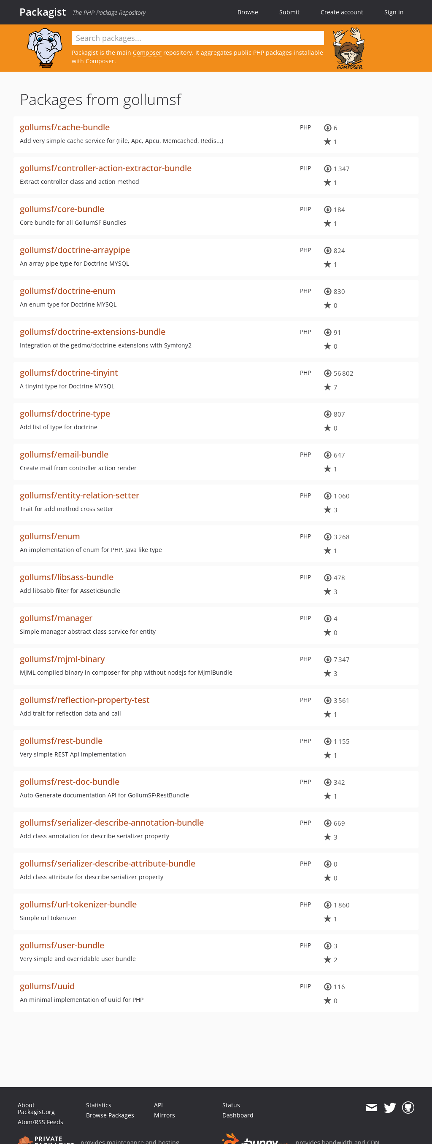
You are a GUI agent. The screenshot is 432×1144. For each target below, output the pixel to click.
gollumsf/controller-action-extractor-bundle (106, 168)
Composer (147, 52)
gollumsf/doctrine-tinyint (69, 372)
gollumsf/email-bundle (64, 454)
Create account (342, 12)
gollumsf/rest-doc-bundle (69, 781)
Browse (248, 12)
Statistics (98, 1105)
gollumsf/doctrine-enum (68, 290)
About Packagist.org (36, 1108)
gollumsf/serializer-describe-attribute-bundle (107, 863)
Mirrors (164, 1115)
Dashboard (238, 1115)
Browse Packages (110, 1115)
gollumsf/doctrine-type (65, 413)
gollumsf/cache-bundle (65, 127)
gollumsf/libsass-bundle (66, 577)
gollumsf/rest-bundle (61, 740)
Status (231, 1105)
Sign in (394, 12)
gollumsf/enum (50, 536)
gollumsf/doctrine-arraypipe (75, 250)
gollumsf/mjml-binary (62, 659)
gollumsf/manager (56, 618)
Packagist (42, 12)
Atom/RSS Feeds (40, 1122)
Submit (289, 12)
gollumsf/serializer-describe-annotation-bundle (112, 822)
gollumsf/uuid (47, 986)
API (158, 1105)
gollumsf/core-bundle (62, 209)
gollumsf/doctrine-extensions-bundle (92, 331)
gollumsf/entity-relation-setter (79, 495)
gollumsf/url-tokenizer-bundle (78, 904)
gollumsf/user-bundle (62, 945)
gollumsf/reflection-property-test (85, 699)
